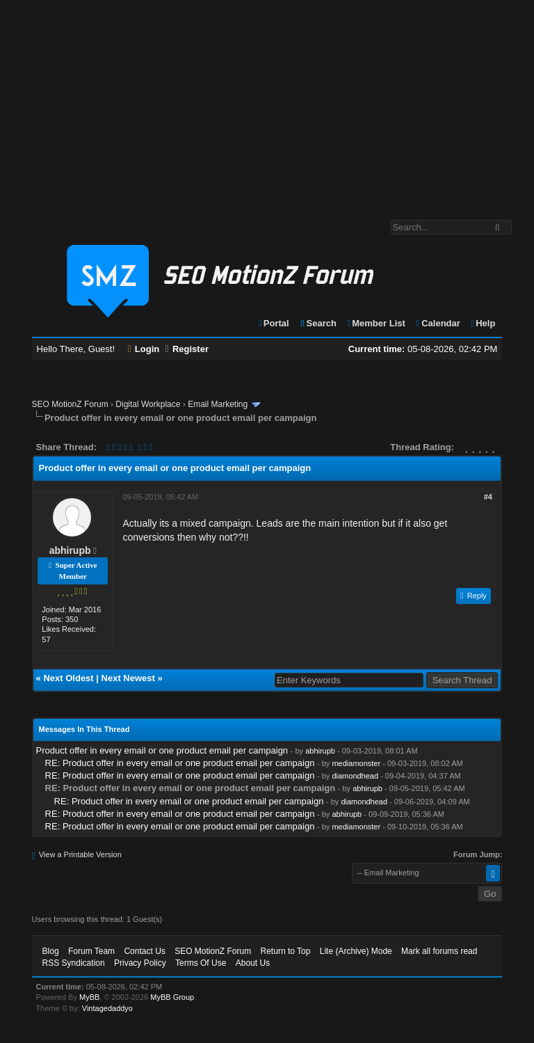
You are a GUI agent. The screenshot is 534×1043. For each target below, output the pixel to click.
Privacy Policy (140, 963)
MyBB (89, 997)
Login (144, 349)
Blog (50, 951)
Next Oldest (68, 678)
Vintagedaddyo (107, 1008)
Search (317, 323)
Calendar (437, 323)
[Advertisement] (267, 103)
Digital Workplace (147, 404)
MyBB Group (172, 997)
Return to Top (286, 951)
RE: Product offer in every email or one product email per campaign (180, 763)
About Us (253, 963)
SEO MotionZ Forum (70, 404)
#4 (488, 497)
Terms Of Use (200, 963)
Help (482, 323)
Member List (375, 323)
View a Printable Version (80, 854)
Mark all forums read (439, 951)
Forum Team (91, 951)
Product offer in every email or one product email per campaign (162, 750)
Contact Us (144, 951)
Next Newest (128, 678)
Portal (273, 323)
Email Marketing (218, 404)
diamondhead (355, 776)
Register (187, 349)
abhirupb (70, 550)
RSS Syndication (73, 963)
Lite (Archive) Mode (356, 951)
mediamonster (356, 763)
